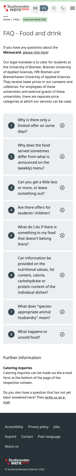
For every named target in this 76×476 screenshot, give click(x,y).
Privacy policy (38, 426)
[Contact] (62, 8)
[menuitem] (35, 8)
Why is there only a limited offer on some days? (36, 125)
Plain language (49, 436)
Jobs (56, 426)
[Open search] (54, 8)
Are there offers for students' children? (36, 210)
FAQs (16, 19)
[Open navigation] (72, 8)
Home (6, 19)
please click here (35, 52)
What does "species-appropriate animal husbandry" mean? (36, 312)
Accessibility (14, 426)
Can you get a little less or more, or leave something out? (36, 187)
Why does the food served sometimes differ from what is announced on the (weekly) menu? (36, 156)
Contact (27, 436)
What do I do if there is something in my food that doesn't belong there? (36, 235)
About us (11, 446)
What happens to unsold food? (36, 334)
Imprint (10, 436)
